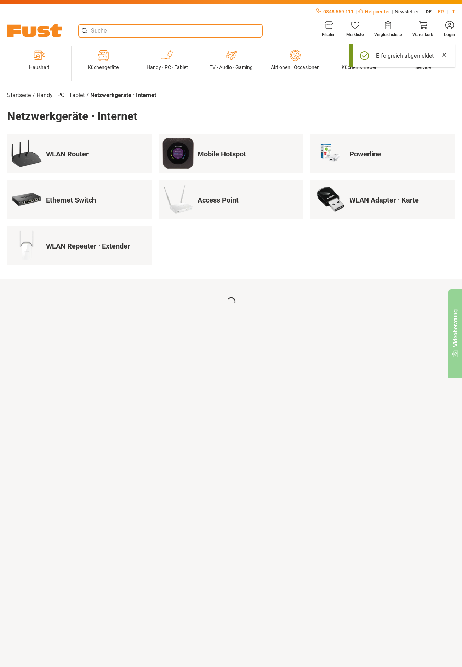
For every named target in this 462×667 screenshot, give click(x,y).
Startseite (19, 95)
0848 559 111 (335, 12)
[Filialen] (329, 29)
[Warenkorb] (422, 29)
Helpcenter (374, 12)
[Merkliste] (355, 29)
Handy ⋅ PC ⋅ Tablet (167, 60)
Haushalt (39, 60)
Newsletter (406, 12)
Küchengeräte (103, 60)
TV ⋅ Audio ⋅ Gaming (231, 60)
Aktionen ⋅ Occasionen (295, 60)
